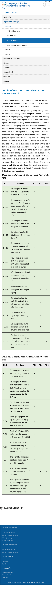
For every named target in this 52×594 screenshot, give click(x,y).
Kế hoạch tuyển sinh (8, 532)
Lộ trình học (12, 36)
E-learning (5, 561)
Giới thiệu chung (13, 31)
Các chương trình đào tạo (10, 535)
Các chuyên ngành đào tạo (17, 45)
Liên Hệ (6, 81)
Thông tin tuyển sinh (8, 549)
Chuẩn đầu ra (12, 40)
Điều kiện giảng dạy (8, 538)
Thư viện (4, 564)
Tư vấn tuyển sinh (7, 540)
